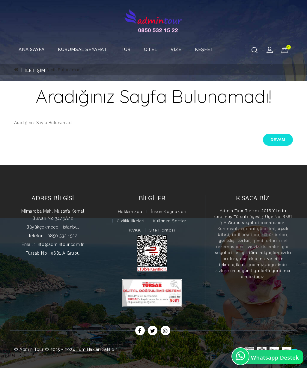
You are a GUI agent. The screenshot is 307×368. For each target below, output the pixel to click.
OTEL (150, 49)
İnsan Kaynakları (168, 211)
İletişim (35, 70)
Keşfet (204, 49)
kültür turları (274, 234)
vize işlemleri (266, 246)
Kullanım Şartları (170, 220)
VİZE (176, 49)
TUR (126, 49)
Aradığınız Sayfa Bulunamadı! (54, 69)
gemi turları (264, 240)
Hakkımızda (130, 211)
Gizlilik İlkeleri (131, 220)
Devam (278, 139)
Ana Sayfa (31, 49)
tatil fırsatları (245, 234)
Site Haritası (162, 230)
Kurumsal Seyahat (82, 49)
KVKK (135, 230)
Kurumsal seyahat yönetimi (246, 228)
